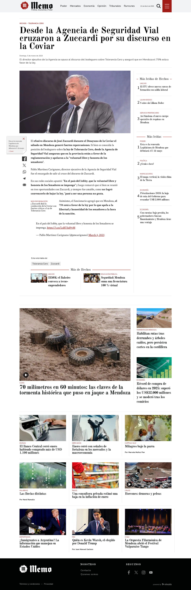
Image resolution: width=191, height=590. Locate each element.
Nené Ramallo (29, 499)
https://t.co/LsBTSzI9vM (61, 227)
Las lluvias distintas (33, 493)
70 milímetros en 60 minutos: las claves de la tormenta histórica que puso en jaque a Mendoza (75, 390)
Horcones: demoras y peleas (143, 493)
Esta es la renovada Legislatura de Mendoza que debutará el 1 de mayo (16, 145)
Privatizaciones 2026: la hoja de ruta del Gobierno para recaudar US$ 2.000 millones (154, 196)
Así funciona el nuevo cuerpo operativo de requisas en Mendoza (154, 119)
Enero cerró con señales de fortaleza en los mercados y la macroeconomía (91, 449)
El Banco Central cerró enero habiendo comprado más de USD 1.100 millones (41, 449)
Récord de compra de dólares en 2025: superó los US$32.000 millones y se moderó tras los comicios (154, 393)
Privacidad (48, 584)
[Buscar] (159, 6)
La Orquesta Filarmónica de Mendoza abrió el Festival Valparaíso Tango (143, 543)
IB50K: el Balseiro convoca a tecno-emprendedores (59, 281)
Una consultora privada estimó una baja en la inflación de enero (95, 495)
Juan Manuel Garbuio (84, 549)
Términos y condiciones (30, 584)
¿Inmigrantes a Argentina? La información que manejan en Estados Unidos (39, 543)
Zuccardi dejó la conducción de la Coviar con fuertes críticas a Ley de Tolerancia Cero (43, 207)
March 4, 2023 (96, 235)
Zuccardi (55, 263)
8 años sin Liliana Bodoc (152, 103)
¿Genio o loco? (147, 164)
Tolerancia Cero (40, 263)
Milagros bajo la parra (139, 446)
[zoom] (75, 102)
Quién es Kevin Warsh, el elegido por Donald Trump (93, 542)
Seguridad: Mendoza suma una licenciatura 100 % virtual (114, 281)
